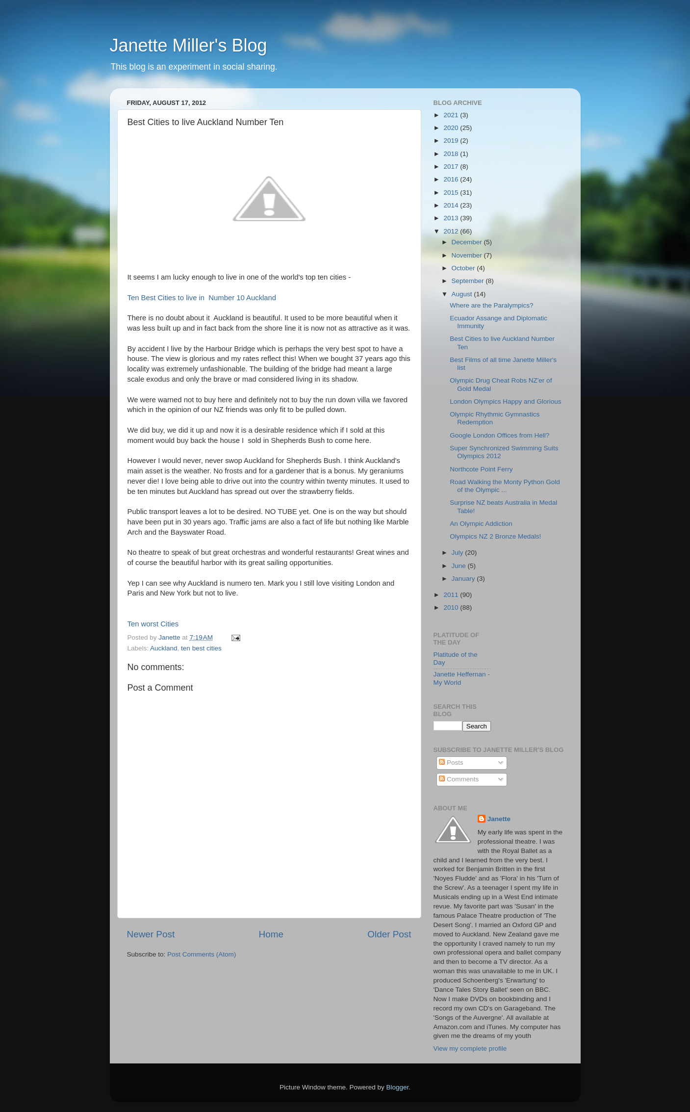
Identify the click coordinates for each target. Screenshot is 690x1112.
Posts (451, 762)
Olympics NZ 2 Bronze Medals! (495, 536)
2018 (451, 153)
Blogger (397, 1087)
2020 (451, 127)
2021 (451, 115)
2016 (451, 179)
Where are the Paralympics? (491, 305)
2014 (451, 205)
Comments (459, 779)
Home (271, 934)
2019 (451, 140)
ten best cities (201, 648)
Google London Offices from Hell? (499, 435)
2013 (451, 218)
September (469, 280)
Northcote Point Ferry (481, 469)
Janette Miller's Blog (188, 45)
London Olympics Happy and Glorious (505, 401)
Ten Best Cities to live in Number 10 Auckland (202, 298)
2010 (451, 607)
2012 (451, 231)
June (460, 565)
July (458, 552)
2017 (451, 166)
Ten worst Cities (153, 624)
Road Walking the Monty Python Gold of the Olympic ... (505, 485)
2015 (451, 192)
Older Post (389, 934)
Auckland (164, 648)
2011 (451, 594)
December (468, 242)
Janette (499, 819)
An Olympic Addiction (481, 523)
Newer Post (151, 934)
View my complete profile (470, 1048)
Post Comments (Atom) (201, 954)
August (463, 294)
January (464, 578)
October (464, 268)
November (468, 255)
